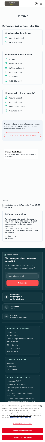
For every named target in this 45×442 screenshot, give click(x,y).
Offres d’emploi (12, 345)
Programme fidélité (14, 381)
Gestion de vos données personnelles (21, 399)
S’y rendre (8, 157)
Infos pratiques (12, 342)
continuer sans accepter (22, 431)
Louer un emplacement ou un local (20, 339)
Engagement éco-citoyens (16, 384)
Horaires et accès (13, 348)
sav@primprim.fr (16, 297)
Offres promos (12, 369)
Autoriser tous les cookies (23, 437)
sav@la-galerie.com (17, 299)
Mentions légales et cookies (20, 417)
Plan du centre (12, 351)
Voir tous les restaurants (22, 135)
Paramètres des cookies (22, 424)
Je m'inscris (22, 283)
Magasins (10, 363)
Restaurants (11, 366)
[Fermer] (41, 406)
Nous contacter (12, 335)
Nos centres (11, 332)
